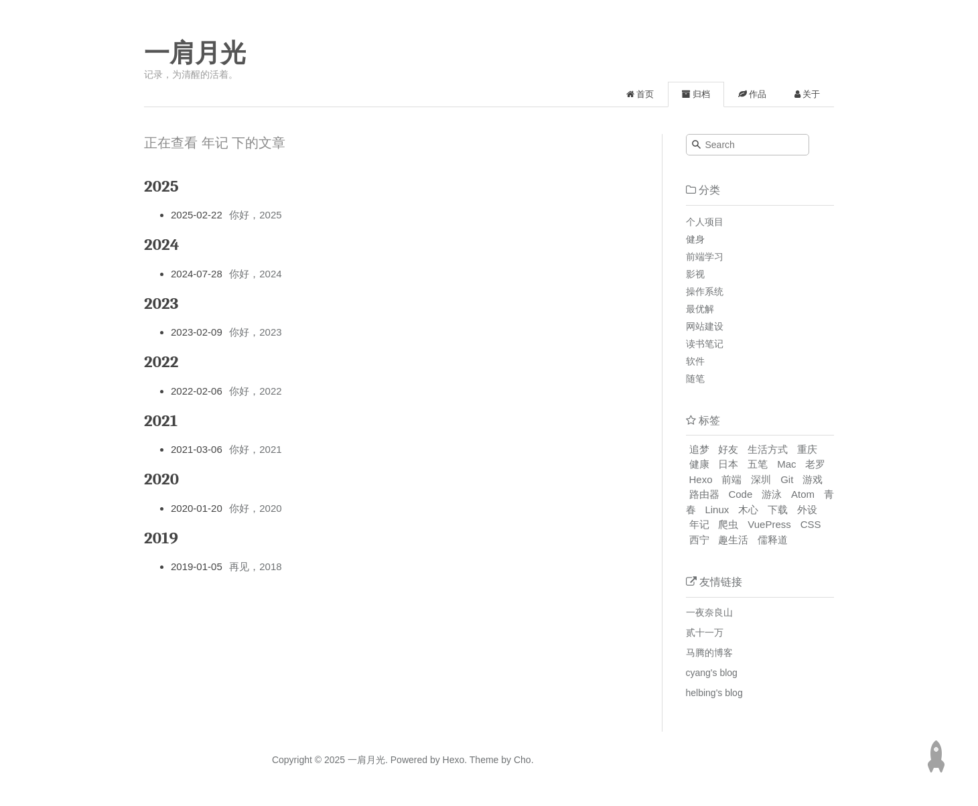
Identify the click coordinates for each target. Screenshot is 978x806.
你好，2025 (255, 214)
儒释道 (773, 539)
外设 (807, 509)
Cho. (522, 759)
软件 (695, 361)
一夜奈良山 (709, 612)
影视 (695, 274)
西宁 (699, 539)
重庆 (807, 449)
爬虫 (728, 524)
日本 (728, 464)
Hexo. (453, 759)
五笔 (758, 464)
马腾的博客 (709, 652)
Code (740, 494)
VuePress (769, 524)
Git (786, 479)
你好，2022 (255, 391)
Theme (482, 759)
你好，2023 (255, 332)
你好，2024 (255, 273)
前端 (731, 479)
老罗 (815, 464)
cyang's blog (712, 672)
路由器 (704, 494)
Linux (717, 509)
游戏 (812, 479)
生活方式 (768, 449)
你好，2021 (255, 449)
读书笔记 (704, 343)
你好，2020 (255, 508)
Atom (803, 494)
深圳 (761, 479)
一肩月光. (368, 759)
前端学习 (704, 256)
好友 (728, 449)
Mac (786, 464)
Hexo (701, 479)
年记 (699, 524)
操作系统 (704, 291)
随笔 (695, 378)
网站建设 (704, 326)
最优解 (700, 309)
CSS (810, 524)
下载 (778, 509)
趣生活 (733, 539)
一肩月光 (195, 53)
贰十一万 (704, 632)
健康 (699, 464)
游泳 (772, 494)
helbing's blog (714, 692)
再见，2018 (255, 566)
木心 (748, 509)
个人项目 (704, 221)
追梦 (699, 449)
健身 (695, 239)
